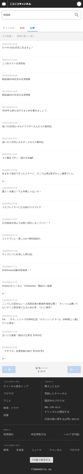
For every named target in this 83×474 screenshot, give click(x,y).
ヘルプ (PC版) (71, 434)
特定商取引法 (38, 434)
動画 (22, 28)
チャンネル (8, 28)
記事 (32, 28)
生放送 (20, 449)
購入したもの (52, 386)
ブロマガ (8, 393)
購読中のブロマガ (54, 400)
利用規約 (8, 434)
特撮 (6, 415)
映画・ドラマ (11, 407)
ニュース (37, 449)
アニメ (7, 400)
